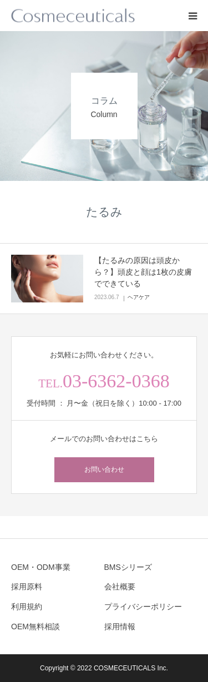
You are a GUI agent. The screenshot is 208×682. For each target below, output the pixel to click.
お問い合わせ (104, 469)
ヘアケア (139, 297)
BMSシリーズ (128, 567)
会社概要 (119, 586)
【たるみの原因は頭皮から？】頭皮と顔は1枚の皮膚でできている (143, 272)
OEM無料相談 (35, 626)
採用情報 (119, 626)
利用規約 (26, 606)
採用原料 (26, 586)
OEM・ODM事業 (40, 567)
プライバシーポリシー (143, 606)
